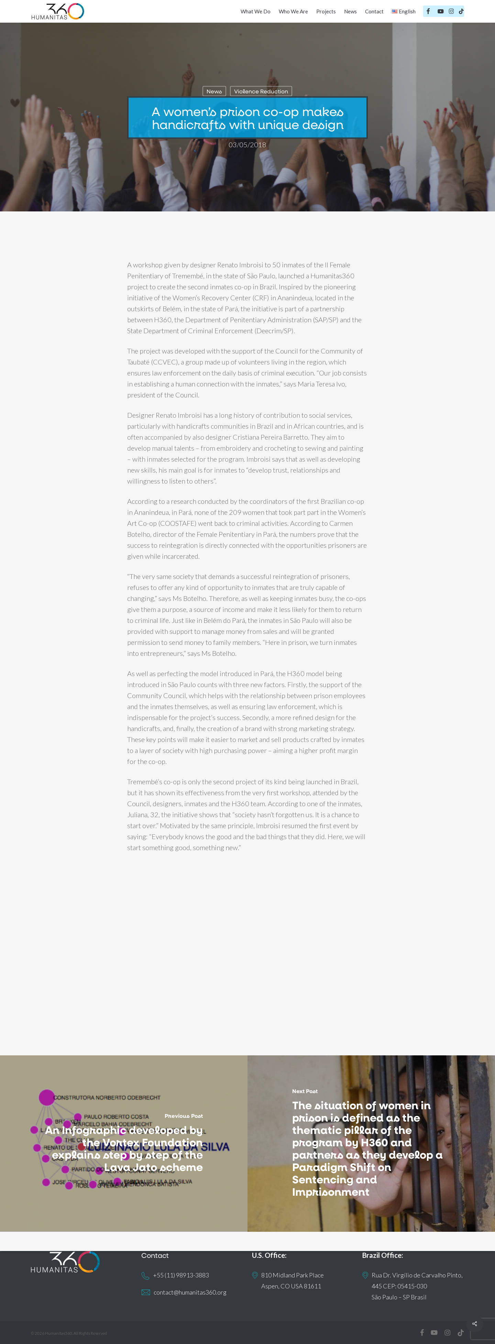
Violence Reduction (261, 91)
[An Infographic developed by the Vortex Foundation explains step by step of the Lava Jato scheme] (124, 1143)
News (214, 91)
